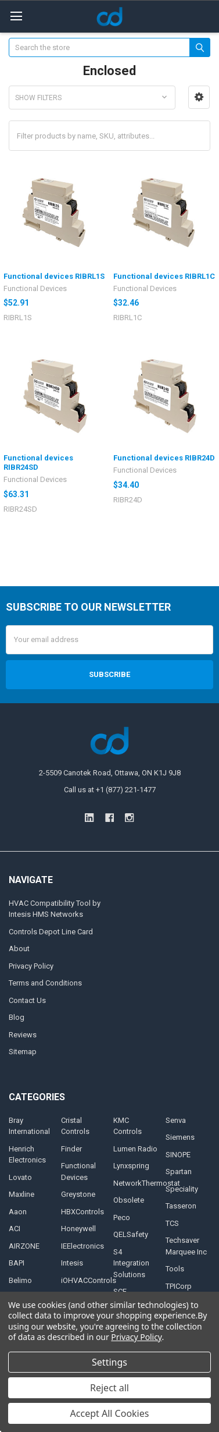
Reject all (109, 1387)
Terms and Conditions (45, 983)
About (19, 948)
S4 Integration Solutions (131, 1263)
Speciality (182, 1189)
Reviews (23, 1034)
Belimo (20, 1280)
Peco (121, 1217)
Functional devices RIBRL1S (54, 276)
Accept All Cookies (109, 1413)
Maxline (21, 1194)
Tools (175, 1268)
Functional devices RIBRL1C (164, 276)
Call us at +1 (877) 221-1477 (110, 789)
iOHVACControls (88, 1280)
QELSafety (130, 1234)
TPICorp (179, 1286)
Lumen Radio (135, 1148)
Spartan (179, 1171)
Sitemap (23, 1051)
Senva (176, 1120)
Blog (16, 1017)
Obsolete (128, 1200)
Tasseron (181, 1205)
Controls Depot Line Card (51, 931)
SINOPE (178, 1154)
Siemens (180, 1137)
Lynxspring (131, 1165)
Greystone (78, 1194)
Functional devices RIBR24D (164, 457)
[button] (199, 97)
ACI (14, 1228)
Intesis (72, 1263)
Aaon (18, 1211)
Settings (109, 1362)
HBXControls (82, 1211)
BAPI (16, 1263)
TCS (172, 1223)
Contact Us (27, 1000)
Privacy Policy (31, 966)
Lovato (20, 1177)
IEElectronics (82, 1246)
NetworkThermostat (146, 1183)
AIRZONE (24, 1246)
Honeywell (78, 1228)
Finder (71, 1148)
